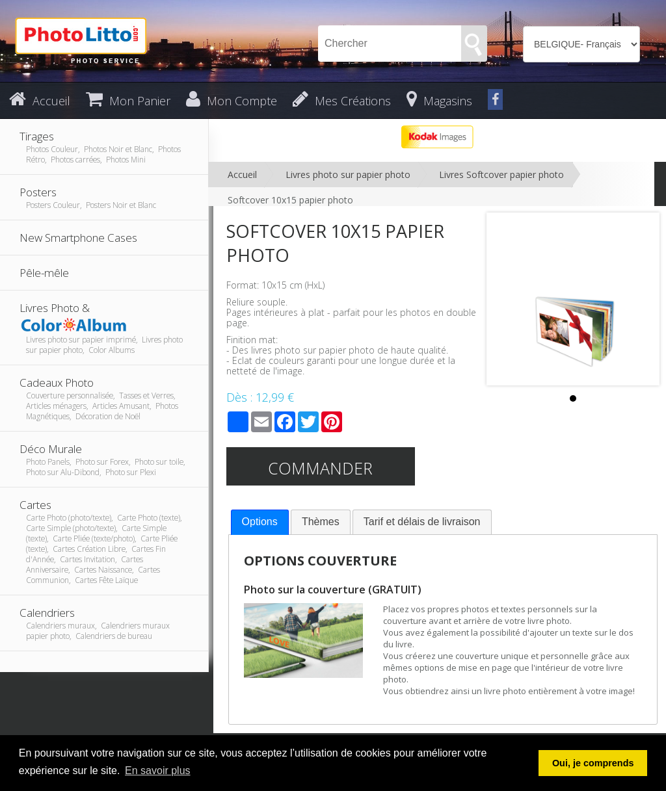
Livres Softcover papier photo (501, 174)
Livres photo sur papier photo (348, 174)
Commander (320, 468)
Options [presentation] (260, 521)
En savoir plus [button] (158, 770)
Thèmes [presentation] (321, 521)
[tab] (260, 522)
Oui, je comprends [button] (593, 763)
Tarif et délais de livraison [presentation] (422, 521)
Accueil (242, 174)
